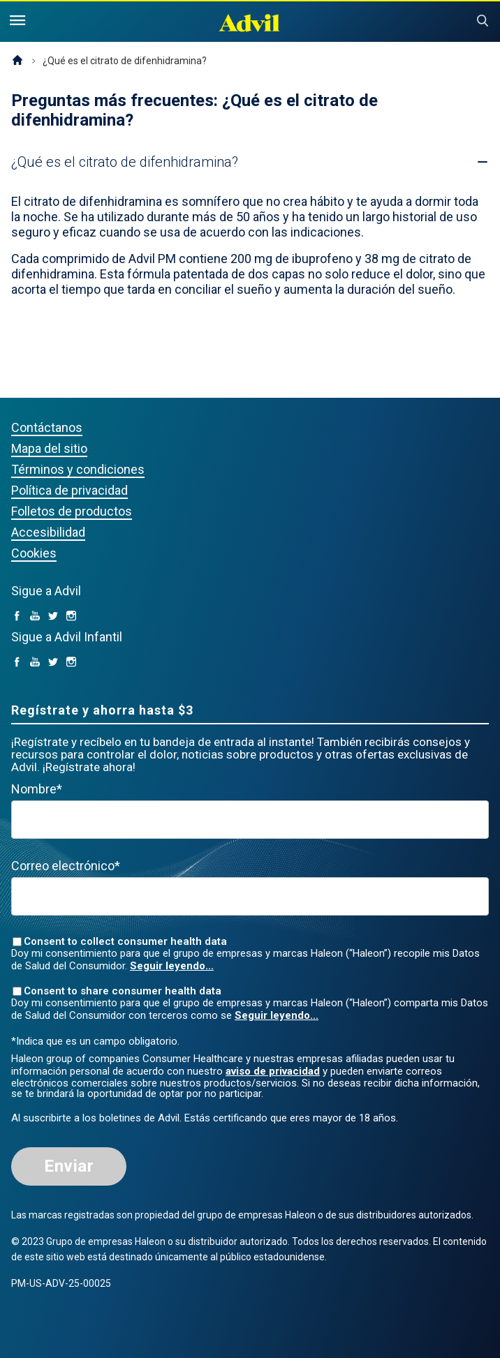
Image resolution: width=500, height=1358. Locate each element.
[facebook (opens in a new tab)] (16, 616)
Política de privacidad (69, 490)
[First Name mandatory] (250, 819)
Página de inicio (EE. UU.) (17, 60)
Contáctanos (46, 427)
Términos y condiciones (78, 469)
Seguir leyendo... (172, 966)
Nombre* (36, 789)
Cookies (34, 553)
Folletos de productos (71, 511)
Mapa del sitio (49, 448)
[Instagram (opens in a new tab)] (71, 616)
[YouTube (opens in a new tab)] (35, 616)
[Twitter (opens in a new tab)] (53, 616)
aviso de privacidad (273, 1071)
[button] (124, 162)
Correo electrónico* (65, 865)
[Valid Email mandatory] (250, 896)
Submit (482, 21)
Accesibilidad (48, 532)
